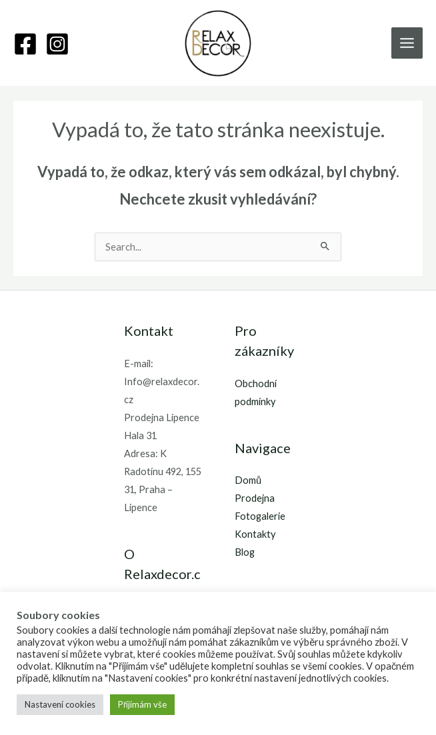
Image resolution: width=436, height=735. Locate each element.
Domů (248, 480)
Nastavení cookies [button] (60, 704)
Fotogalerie (260, 516)
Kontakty (255, 534)
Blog (245, 552)
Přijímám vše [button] (142, 704)
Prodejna (255, 498)
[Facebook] (25, 44)
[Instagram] (57, 44)
